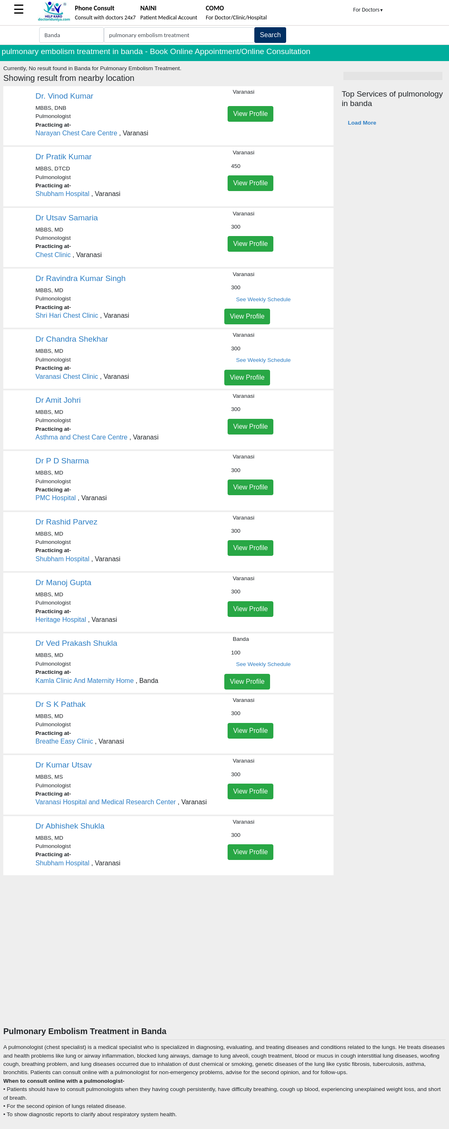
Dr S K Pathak (60, 704)
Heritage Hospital (60, 619)
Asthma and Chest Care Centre (81, 437)
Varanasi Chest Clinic (66, 376)
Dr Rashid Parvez (66, 521)
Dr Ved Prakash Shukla (76, 643)
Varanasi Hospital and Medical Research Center (105, 801)
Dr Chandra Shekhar (71, 339)
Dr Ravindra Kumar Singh (80, 278)
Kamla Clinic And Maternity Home (84, 680)
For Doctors (368, 9)
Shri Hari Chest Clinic (66, 315)
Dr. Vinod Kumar (64, 96)
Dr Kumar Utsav (63, 765)
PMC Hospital (55, 497)
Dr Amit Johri (58, 400)
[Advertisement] (224, 964)
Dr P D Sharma (62, 460)
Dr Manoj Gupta (63, 582)
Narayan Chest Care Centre (76, 133)
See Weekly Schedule (263, 299)
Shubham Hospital (62, 193)
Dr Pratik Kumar (63, 156)
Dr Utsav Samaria (66, 217)
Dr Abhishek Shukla (69, 826)
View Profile (250, 113)
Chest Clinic (53, 254)
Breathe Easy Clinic (64, 741)
